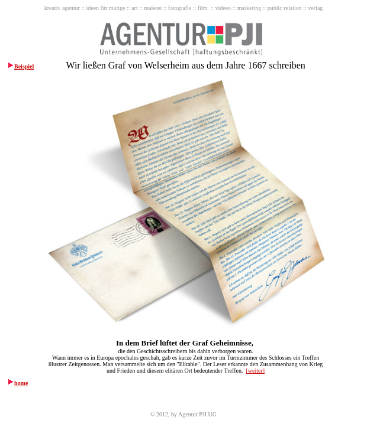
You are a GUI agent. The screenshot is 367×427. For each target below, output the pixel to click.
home (21, 383)
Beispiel (24, 66)
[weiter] (255, 370)
